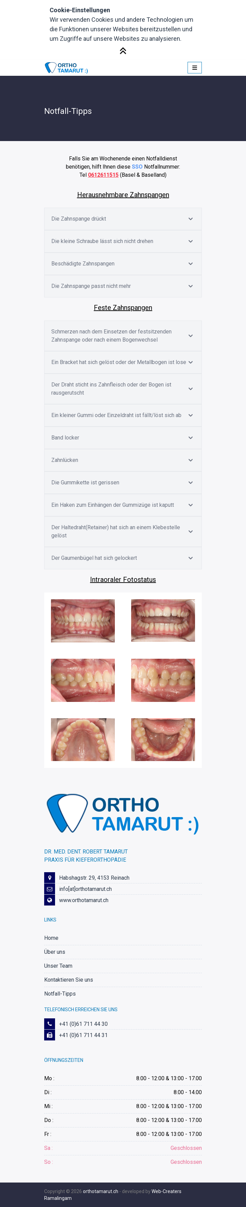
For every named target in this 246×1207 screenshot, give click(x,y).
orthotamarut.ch (100, 1191)
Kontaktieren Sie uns (68, 980)
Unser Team (58, 966)
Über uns (54, 952)
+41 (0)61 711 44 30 (83, 1024)
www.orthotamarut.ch (83, 900)
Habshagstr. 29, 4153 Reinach (94, 878)
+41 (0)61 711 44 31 (83, 1035)
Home (51, 938)
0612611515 (103, 175)
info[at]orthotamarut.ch (85, 889)
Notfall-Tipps (60, 993)
